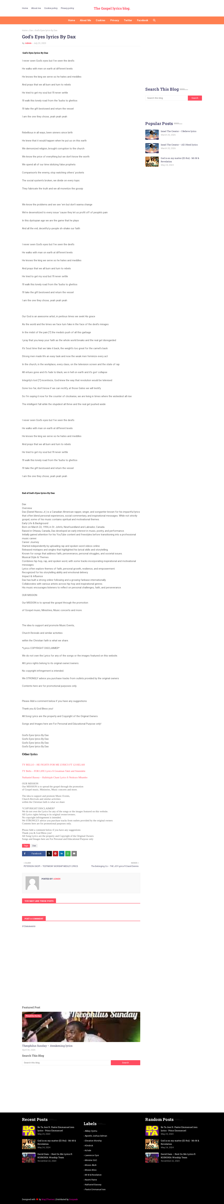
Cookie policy (51, 8)
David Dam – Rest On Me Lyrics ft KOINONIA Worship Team (55, 1156)
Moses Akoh (91, 1165)
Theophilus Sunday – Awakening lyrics (47, 1045)
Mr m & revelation (93, 1175)
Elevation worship (93, 1141)
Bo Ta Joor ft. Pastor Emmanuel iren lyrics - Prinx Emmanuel (56, 1129)
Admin (28, 43)
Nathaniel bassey (93, 1184)
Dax (31, 30)
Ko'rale (88, 1150)
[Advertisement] (81, 1088)
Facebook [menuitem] (142, 20)
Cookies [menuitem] (100, 20)
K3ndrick (89, 1145)
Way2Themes (48, 1199)
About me (36, 8)
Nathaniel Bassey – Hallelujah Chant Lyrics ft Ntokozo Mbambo (54, 777)
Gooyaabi (73, 1199)
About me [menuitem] (85, 20)
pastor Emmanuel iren (95, 1189)
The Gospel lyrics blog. (112, 8)
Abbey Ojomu (91, 1131)
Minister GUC (91, 1160)
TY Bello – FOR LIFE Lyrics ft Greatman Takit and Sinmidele (53, 771)
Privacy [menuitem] (114, 20)
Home (25, 8)
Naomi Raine (91, 1180)
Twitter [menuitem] (128, 20)
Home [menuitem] (71, 20)
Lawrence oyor (92, 1155)
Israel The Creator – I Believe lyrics (178, 131)
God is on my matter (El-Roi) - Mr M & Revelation (180, 160)
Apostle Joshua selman (96, 1136)
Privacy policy (67, 8)
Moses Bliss (91, 1170)
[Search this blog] (66, 1062)
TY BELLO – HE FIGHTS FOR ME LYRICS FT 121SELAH (53, 764)
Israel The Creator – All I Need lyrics (179, 144)
